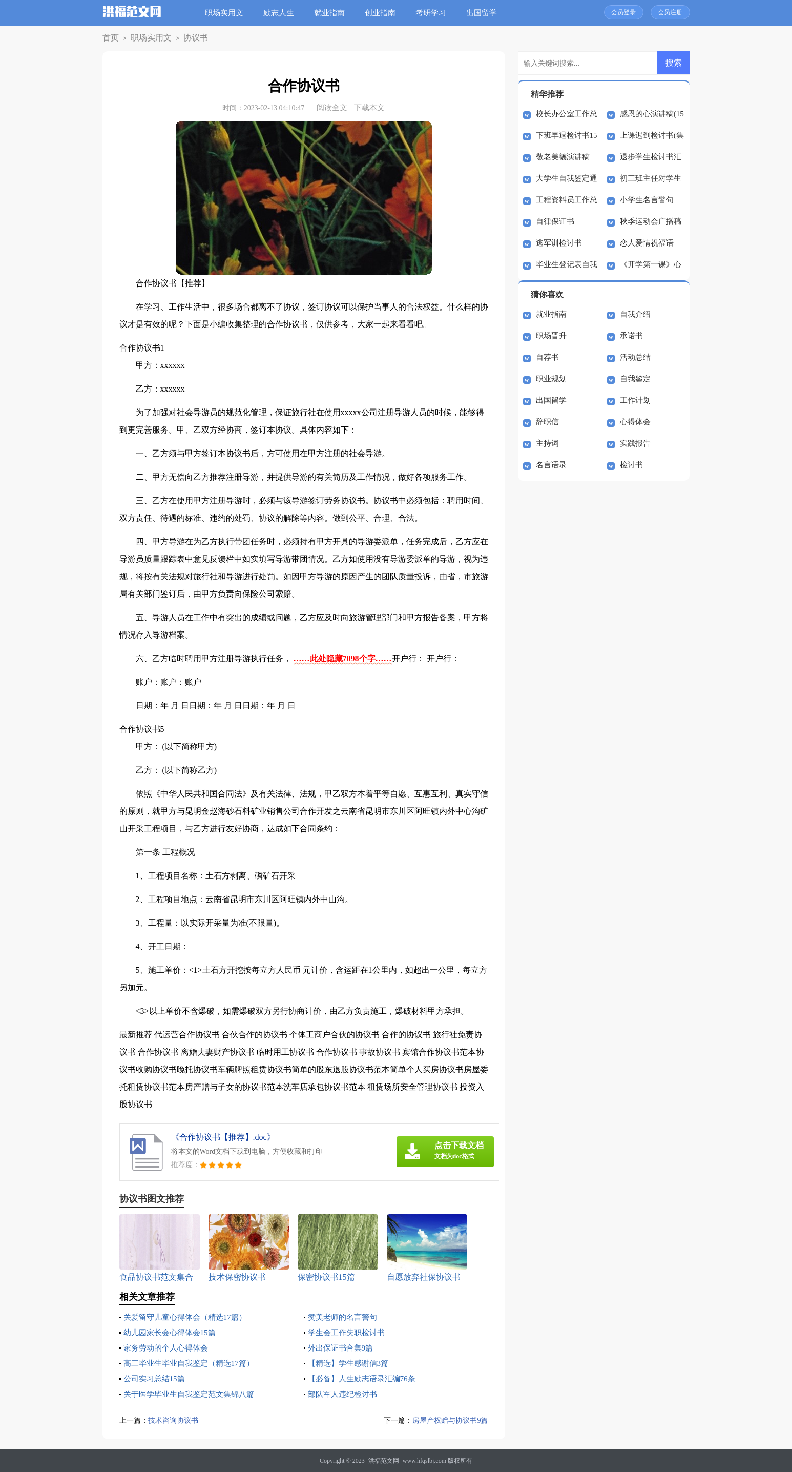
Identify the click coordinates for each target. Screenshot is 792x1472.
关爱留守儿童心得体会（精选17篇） (189, 1317)
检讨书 (631, 465)
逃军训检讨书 (559, 243)
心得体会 (635, 422)
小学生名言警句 (647, 200)
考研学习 (435, 13)
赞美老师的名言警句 (345, 1317)
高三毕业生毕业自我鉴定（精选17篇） (193, 1363)
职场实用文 (228, 13)
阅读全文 (332, 108)
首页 (109, 38)
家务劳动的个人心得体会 (168, 1347)
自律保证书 (555, 221)
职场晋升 (551, 336)
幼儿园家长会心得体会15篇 (172, 1332)
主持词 (547, 443)
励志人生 (282, 13)
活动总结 (635, 357)
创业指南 (384, 13)
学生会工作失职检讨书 (349, 1332)
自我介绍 (635, 314)
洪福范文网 (383, 1460)
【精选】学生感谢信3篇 (351, 1363)
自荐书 (547, 357)
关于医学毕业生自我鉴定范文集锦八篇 (193, 1393)
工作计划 (635, 400)
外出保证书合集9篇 (343, 1347)
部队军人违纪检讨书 (345, 1393)
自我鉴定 (635, 379)
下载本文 (369, 108)
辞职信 (547, 422)
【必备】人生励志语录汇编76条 (365, 1378)
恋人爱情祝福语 (647, 243)
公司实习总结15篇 (156, 1378)
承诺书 (631, 336)
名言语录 (551, 465)
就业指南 (333, 13)
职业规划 (551, 379)
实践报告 (635, 443)
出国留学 (485, 13)
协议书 (183, 38)
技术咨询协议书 (175, 1420)
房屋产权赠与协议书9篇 (447, 1420)
